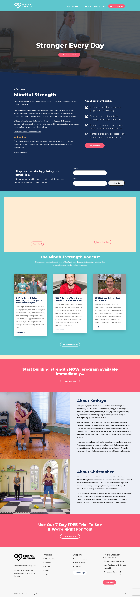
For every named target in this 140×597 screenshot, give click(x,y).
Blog (47, 570)
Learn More (109, 582)
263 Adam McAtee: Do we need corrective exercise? (69, 299)
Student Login (80, 573)
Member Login (100, 6)
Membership (72, 6)
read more (20, 332)
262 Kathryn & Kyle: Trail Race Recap (107, 299)
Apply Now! (37, 244)
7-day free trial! (69, 55)
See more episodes (70, 344)
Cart (46, 574)
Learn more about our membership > (27, 132)
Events (47, 566)
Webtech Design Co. (32, 594)
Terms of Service (81, 559)
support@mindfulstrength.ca (25, 565)
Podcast (48, 563)
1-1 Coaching (85, 6)
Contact (78, 566)
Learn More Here (102, 242)
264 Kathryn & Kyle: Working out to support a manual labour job (29, 300)
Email (75, 178)
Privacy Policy (80, 563)
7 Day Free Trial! (116, 6)
